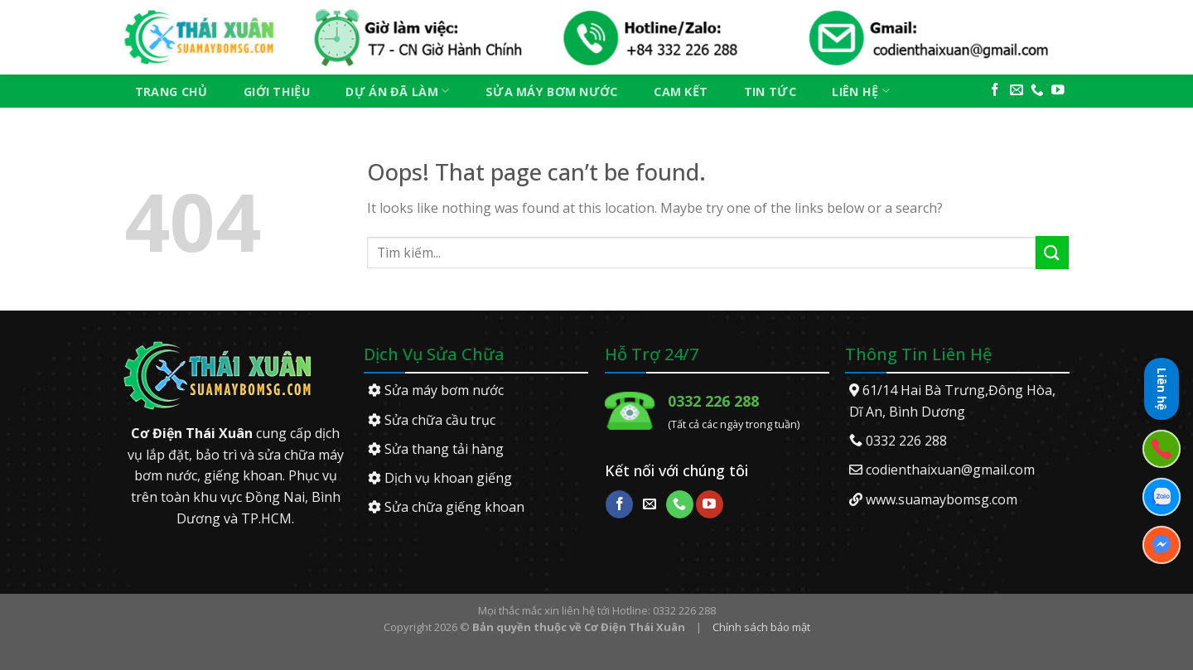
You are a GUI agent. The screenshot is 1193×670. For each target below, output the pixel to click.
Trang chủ (171, 91)
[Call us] (1037, 91)
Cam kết (681, 91)
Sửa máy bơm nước (551, 91)
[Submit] (1052, 252)
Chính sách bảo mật (761, 626)
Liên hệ (861, 91)
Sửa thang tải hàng (436, 449)
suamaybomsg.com (957, 499)
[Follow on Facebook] (995, 91)
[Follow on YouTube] (1058, 91)
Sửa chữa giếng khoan (446, 507)
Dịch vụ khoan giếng (440, 478)
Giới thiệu (277, 91)
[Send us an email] (1016, 91)
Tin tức (770, 91)
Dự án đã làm (397, 91)
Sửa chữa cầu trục (431, 420)
